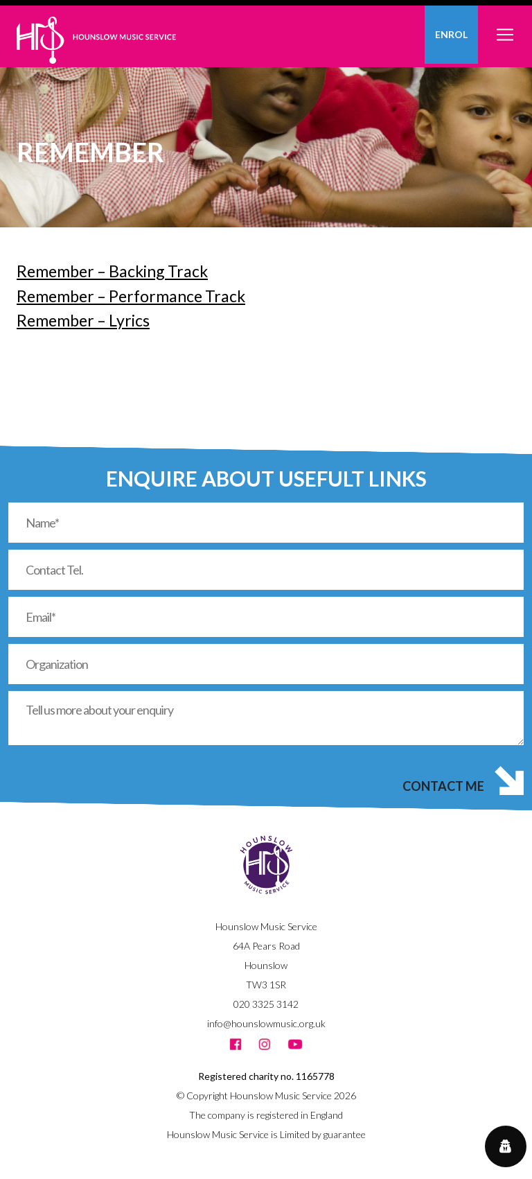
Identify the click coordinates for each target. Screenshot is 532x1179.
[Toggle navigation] (505, 27)
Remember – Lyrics (83, 320)
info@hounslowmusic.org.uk (266, 1023)
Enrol (451, 34)
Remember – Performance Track (131, 296)
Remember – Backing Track (112, 271)
